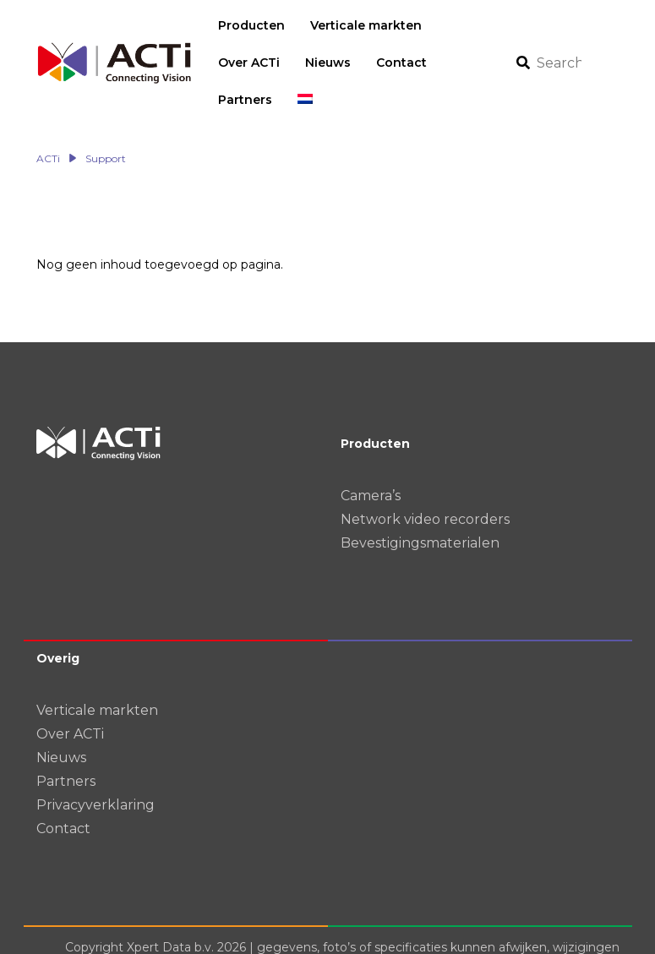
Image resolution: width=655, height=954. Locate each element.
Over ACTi (70, 697)
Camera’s (371, 458)
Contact (63, 791)
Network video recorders (425, 482)
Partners (66, 744)
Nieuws (61, 720)
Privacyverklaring (95, 768)
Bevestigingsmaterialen (420, 506)
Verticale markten (97, 673)
